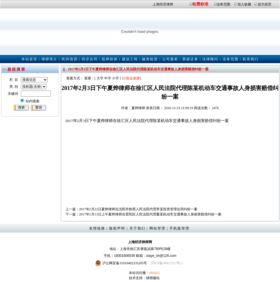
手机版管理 (179, 228)
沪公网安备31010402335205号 (124, 263)
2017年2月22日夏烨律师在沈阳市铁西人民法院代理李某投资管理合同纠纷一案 (138, 209)
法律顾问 (210, 59)
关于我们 (137, 228)
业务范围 (223, 4)
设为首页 (264, 4)
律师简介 (49, 59)
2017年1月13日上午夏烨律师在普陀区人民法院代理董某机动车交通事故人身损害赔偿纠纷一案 (150, 214)
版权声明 (117, 228)
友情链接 (97, 228)
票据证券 (190, 59)
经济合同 (90, 59)
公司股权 (170, 59)
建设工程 (130, 59)
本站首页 (29, 59)
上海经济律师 (163, 4)
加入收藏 (244, 4)
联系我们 (251, 59)
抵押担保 (110, 59)
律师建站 (153, 278)
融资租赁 (150, 59)
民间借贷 (70, 59)
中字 (107, 78)
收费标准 (200, 4)
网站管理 (157, 228)
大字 (100, 78)
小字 (115, 78)
